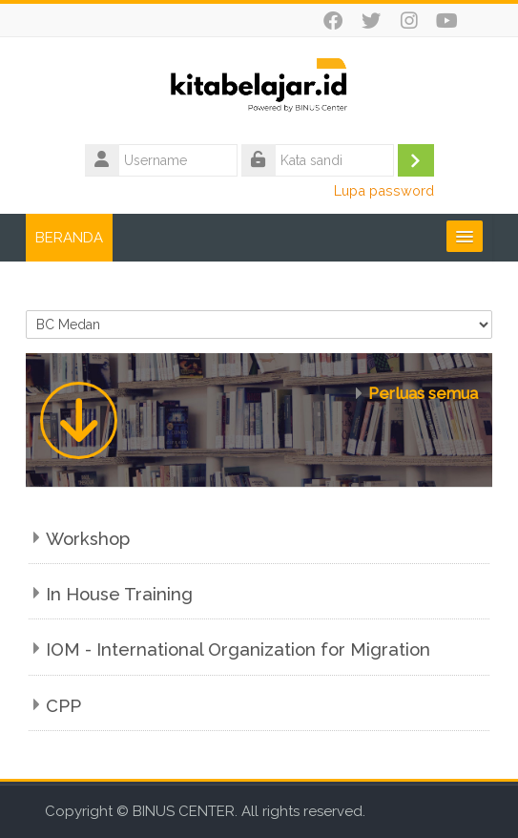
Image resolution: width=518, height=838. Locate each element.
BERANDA (69, 237)
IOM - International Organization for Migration (238, 649)
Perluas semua (423, 393)
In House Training (119, 594)
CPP (63, 706)
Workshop (88, 539)
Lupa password (384, 190)
